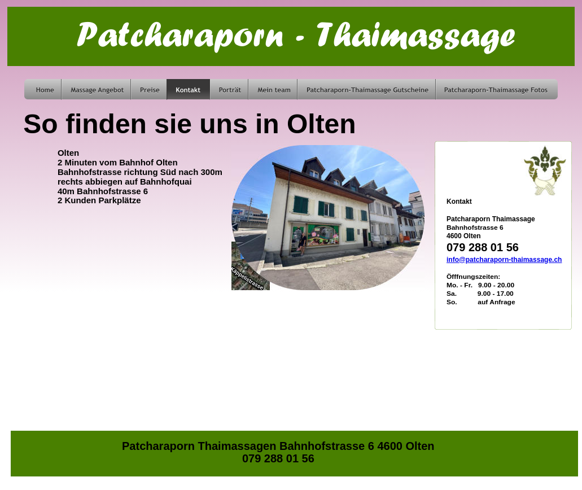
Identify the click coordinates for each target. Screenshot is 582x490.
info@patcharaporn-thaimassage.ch (504, 260)
